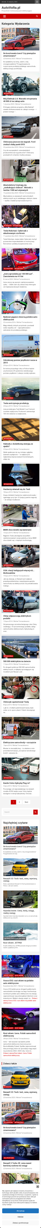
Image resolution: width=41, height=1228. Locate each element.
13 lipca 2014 (7, 621)
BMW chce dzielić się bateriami (17, 530)
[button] (38, 1187)
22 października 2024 (10, 147)
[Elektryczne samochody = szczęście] (20, 728)
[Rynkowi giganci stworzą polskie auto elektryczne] (20, 302)
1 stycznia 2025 (8, 104)
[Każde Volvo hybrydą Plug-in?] (20, 768)
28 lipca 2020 (7, 1038)
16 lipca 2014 (7, 533)
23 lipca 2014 (7, 449)
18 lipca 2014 (7, 492)
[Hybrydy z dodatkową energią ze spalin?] (20, 429)
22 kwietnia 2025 (9, 58)
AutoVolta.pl (11, 7)
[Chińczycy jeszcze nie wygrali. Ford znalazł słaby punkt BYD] (20, 127)
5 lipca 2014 (7, 786)
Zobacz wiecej (20, 1000)
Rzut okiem (19, 975)
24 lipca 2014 (7, 406)
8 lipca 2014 (7, 705)
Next (26, 802)
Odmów (20, 1217)
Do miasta (7, 225)
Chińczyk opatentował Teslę (16, 702)
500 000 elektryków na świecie (17, 661)
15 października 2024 (10, 193)
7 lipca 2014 (7, 745)
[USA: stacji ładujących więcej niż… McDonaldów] (20, 556)
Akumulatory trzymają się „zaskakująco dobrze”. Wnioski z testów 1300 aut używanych (18, 187)
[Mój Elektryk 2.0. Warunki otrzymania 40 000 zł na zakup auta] (20, 84)
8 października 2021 (10, 986)
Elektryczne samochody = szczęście (19, 742)
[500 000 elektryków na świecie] (20, 647)
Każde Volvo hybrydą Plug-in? (16, 783)
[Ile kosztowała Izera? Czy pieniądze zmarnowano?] (20, 39)
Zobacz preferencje (20, 1223)
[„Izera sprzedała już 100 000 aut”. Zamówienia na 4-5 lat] (20, 259)
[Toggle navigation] (4, 16)
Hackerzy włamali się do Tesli (16, 489)
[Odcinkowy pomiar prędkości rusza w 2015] (20, 346)
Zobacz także (10, 1063)
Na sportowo (9, 1158)
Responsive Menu (37, 2)
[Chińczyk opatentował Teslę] (20, 687)
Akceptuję (20, 1211)
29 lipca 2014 (7, 365)
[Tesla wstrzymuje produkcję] (20, 389)
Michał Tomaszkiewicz (24, 58)
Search (35, 812)
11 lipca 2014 (7, 664)
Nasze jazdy (8, 975)
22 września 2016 (9, 322)
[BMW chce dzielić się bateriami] (20, 515)
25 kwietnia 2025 (9, 1097)
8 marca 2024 (8, 279)
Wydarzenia (19, 48)
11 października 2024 (10, 236)
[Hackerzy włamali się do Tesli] (20, 475)
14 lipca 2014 (7, 576)
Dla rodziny (8, 48)
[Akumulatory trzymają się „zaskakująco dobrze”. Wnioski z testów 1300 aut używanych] (20, 170)
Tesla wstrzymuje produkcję (16, 403)
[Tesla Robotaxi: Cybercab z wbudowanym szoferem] (20, 216)
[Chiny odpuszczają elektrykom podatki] (20, 601)
